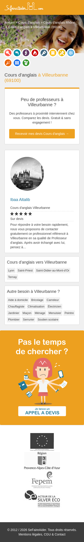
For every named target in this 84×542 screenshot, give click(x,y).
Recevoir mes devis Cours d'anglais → (42, 134)
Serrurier (28, 319)
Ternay (12, 277)
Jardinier (13, 313)
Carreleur (53, 300)
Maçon (27, 313)
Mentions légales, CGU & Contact (42, 534)
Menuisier (55, 313)
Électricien (54, 306)
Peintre (69, 313)
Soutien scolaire (48, 319)
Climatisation (36, 306)
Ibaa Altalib (20, 199)
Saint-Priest (25, 270)
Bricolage (37, 300)
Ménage (40, 313)
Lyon (11, 270)
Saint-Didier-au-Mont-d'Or (52, 270)
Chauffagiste (16, 306)
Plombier (13, 319)
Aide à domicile (18, 300)
